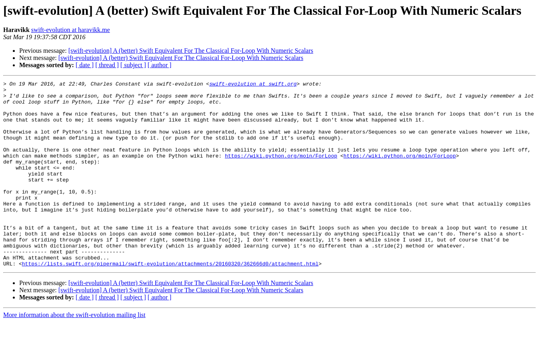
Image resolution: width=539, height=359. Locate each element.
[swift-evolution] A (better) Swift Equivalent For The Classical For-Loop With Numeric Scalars (190, 50)
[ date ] (85, 65)
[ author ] (160, 65)
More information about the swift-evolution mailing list (74, 352)
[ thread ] (107, 65)
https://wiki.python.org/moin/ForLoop (281, 171)
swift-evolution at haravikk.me (70, 29)
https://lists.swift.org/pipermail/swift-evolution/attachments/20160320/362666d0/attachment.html (170, 300)
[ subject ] (133, 65)
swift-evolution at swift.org (253, 84)
